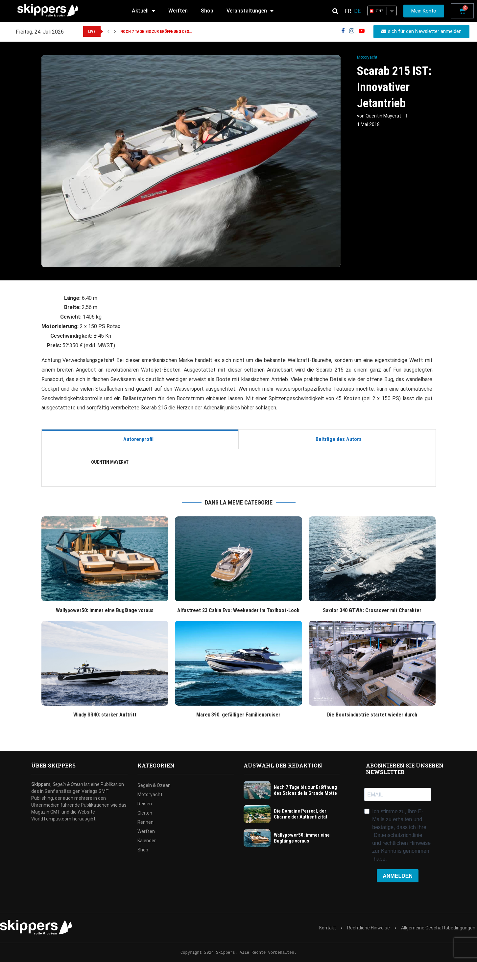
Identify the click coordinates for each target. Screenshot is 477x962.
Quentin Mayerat (383, 115)
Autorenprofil (138, 439)
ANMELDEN (398, 876)
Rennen (145, 822)
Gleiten (144, 813)
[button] (108, 31)
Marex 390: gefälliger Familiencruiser (238, 715)
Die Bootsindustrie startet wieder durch (372, 715)
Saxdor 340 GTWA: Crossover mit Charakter (372, 610)
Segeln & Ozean (154, 785)
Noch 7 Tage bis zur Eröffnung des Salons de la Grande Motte (305, 790)
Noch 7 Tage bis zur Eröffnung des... (156, 31)
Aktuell (143, 11)
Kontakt (327, 927)
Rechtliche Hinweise (368, 927)
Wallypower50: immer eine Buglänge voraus (105, 610)
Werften (178, 11)
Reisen (144, 803)
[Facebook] (343, 31)
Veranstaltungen (250, 11)
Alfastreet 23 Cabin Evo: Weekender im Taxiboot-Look (238, 610)
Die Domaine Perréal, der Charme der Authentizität (300, 814)
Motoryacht (149, 794)
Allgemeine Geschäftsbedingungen (438, 927)
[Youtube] (361, 31)
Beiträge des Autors (339, 439)
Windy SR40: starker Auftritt (104, 715)
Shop (207, 11)
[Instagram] (351, 31)
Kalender (146, 840)
